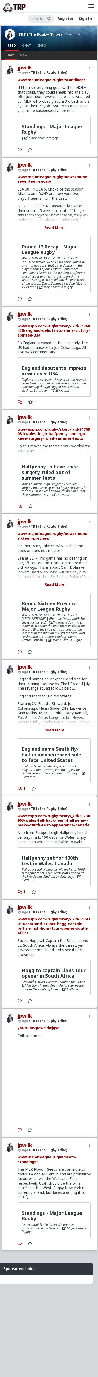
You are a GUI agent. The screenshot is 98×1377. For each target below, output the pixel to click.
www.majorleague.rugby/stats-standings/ (47, 1159)
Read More (54, 227)
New (23, 55)
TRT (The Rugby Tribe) (40, 34)
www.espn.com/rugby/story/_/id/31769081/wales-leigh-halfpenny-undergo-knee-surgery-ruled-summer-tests (54, 434)
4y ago (23, 72)
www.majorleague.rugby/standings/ (51, 79)
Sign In (85, 18)
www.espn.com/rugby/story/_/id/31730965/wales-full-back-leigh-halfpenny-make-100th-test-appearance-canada (54, 820)
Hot (11, 55)
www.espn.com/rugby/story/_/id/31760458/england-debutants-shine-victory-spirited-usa (54, 330)
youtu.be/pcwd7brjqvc (38, 1027)
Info (41, 45)
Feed (12, 45)
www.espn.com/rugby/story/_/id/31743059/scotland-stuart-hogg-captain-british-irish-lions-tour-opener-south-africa (54, 926)
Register (65, 18)
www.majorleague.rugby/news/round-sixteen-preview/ (53, 536)
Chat (26, 45)
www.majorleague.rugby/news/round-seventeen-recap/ (53, 179)
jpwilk (25, 67)
